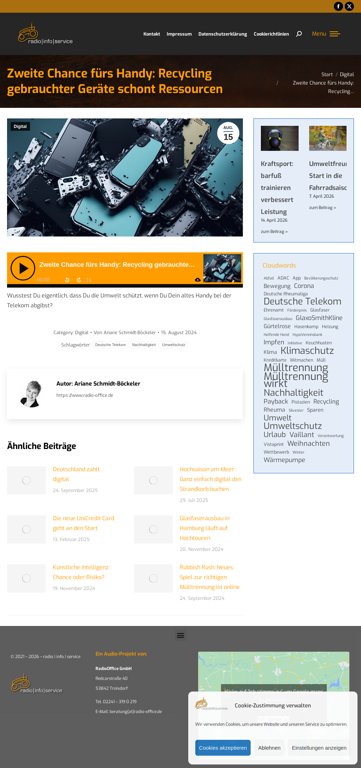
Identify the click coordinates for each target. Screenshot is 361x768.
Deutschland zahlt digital (76, 474)
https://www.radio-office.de (84, 395)
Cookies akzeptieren (223, 748)
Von (125, 333)
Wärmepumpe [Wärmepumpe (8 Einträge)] (284, 459)
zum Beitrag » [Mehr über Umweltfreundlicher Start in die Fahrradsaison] (322, 207)
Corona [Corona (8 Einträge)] (304, 285)
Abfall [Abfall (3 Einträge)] (269, 278)
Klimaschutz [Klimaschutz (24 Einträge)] (307, 350)
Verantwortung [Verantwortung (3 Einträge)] (331, 435)
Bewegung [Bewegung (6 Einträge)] (277, 286)
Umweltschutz (173, 345)
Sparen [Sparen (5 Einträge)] (315, 410)
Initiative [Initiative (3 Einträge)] (295, 342)
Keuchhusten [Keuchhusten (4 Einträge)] (319, 343)
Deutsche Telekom (110, 345)
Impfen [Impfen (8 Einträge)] (274, 342)
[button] (180, 635)
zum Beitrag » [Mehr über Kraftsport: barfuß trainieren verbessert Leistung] (274, 231)
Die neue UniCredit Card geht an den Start (83, 523)
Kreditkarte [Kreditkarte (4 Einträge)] (275, 360)
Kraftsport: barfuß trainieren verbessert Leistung (277, 188)
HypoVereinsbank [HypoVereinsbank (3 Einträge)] (307, 334)
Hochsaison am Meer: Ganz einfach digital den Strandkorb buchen (210, 479)
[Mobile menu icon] (326, 34)
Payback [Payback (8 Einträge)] (276, 401)
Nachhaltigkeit (144, 345)
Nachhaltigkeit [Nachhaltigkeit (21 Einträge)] (293, 392)
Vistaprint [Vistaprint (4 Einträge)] (274, 444)
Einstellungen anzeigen (319, 748)
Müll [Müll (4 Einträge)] (321, 360)
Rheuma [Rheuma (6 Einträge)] (274, 409)
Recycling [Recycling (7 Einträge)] (326, 401)
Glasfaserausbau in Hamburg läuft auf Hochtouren (205, 528)
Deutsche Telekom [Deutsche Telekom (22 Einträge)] (303, 301)
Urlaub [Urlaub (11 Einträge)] (275, 434)
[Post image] (26, 480)
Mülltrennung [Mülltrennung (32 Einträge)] (296, 367)
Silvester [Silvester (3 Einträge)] (296, 410)
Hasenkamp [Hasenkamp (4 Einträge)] (306, 327)
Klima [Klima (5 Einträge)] (270, 352)
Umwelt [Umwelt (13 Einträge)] (278, 418)
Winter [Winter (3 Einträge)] (298, 452)
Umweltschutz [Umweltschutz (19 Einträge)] (293, 426)
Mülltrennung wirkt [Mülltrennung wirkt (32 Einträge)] (296, 380)
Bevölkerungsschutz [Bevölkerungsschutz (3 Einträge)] (321, 278)
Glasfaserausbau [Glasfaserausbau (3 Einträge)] (278, 318)
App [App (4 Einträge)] (297, 278)
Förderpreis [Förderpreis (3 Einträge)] (297, 310)
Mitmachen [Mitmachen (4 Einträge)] (301, 360)
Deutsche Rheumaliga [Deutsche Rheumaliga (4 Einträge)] (286, 294)
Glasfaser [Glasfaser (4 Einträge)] (320, 310)
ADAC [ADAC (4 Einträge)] (283, 278)
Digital (20, 126)
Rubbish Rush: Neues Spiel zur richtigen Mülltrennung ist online (210, 577)
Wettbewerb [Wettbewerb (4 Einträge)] (276, 452)
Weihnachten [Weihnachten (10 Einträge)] (308, 443)
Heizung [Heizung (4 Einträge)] (330, 327)
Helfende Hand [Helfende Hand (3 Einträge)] (276, 334)
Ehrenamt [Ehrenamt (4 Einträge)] (274, 310)
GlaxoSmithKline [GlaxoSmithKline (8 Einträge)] (319, 317)
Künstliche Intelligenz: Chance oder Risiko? (81, 572)
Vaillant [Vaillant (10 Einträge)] (301, 434)
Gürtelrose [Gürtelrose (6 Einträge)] (277, 326)
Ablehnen (269, 748)
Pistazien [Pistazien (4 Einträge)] (301, 402)
